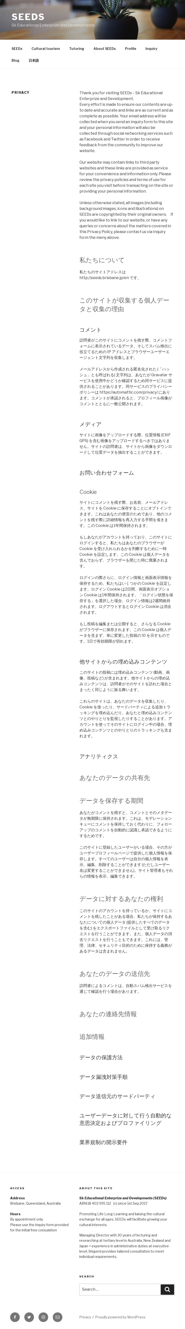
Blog (16, 60)
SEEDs (28, 17)
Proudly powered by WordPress (120, 1317)
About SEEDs (104, 49)
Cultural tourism (46, 49)
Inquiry (151, 49)
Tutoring (76, 49)
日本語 (34, 60)
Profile (130, 49)
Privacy (85, 1317)
